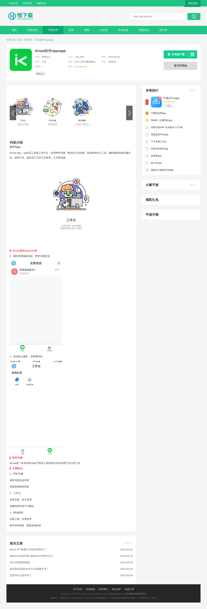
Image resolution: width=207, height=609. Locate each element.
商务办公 (40, 74)
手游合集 (123, 30)
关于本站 (77, 589)
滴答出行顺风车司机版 (162, 170)
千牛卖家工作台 (159, 141)
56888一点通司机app (161, 120)
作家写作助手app (159, 148)
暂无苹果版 (180, 65)
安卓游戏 (27, 3)
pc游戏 (104, 30)
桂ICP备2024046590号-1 (136, 594)
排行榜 (163, 30)
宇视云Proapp (171, 98)
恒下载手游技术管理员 (147, 598)
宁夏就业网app (158, 113)
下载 (168, 106)
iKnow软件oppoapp (44, 40)
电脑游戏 (41, 3)
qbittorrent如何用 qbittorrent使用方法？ (32, 556)
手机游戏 (32, 30)
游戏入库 (129, 589)
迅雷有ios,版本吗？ (21, 575)
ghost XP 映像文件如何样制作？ (28, 549)
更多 (128, 542)
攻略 (86, 30)
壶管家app (156, 155)
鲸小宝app (156, 163)
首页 (14, 30)
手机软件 (53, 30)
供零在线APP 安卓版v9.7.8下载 (167, 127)
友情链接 (90, 589)
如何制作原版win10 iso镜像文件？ (29, 568)
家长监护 (116, 589)
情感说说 (144, 30)
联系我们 (103, 589)
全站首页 (13, 3)
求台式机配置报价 (20, 562)
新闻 (71, 30)
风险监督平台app (159, 134)
